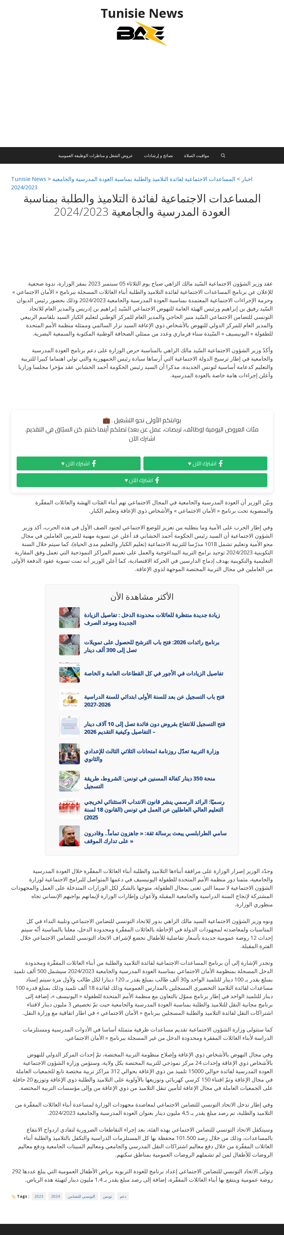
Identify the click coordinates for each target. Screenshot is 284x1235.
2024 (55, 1196)
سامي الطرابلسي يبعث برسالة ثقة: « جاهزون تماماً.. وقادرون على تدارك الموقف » (155, 837)
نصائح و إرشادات (158, 155)
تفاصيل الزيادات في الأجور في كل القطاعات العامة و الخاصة (153, 673)
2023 (38, 1196)
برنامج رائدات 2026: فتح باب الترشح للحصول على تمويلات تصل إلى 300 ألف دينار (151, 646)
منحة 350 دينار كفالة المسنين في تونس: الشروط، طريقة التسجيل (149, 782)
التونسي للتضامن (81, 1196)
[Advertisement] (142, 100)
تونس (107, 1196)
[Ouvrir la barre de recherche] (223, 155)
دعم (123, 1196)
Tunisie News (142, 12)
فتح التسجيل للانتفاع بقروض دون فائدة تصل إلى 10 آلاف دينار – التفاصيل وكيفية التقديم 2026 (154, 727)
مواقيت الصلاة (196, 155)
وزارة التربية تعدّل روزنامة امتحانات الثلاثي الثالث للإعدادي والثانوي (151, 755)
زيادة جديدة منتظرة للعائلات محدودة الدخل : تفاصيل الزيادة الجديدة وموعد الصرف (152, 618)
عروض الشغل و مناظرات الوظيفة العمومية (95, 155)
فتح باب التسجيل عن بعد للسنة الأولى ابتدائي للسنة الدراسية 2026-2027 (154, 700)
